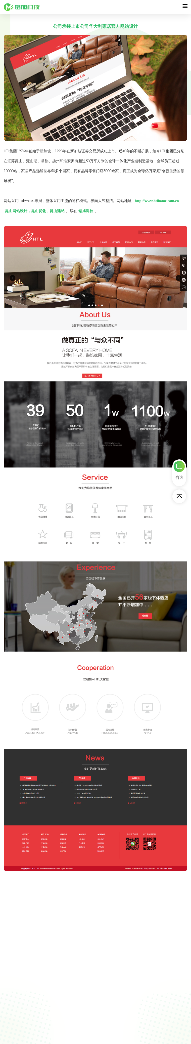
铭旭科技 (85, 211)
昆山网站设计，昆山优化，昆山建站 (35, 211)
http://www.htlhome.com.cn (157, 201)
